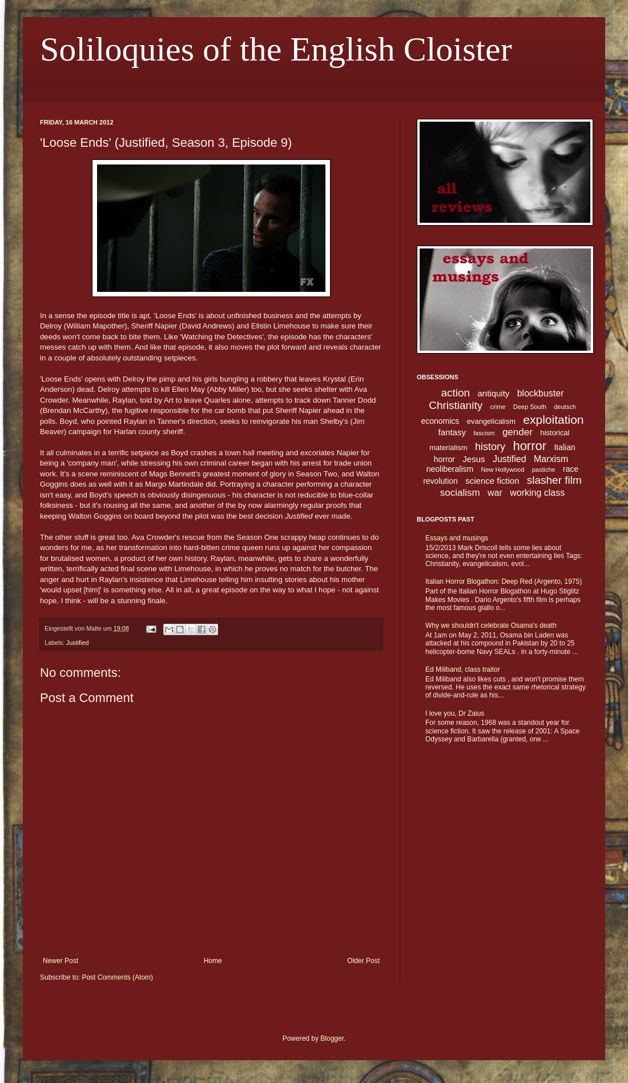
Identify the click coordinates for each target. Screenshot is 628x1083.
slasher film (554, 480)
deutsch (565, 406)
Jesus (473, 459)
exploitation (553, 419)
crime (498, 406)
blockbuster (540, 393)
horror (529, 446)
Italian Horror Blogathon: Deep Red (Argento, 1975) (503, 581)
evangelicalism (491, 421)
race (570, 469)
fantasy (452, 432)
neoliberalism (449, 469)
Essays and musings (456, 538)
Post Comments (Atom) (117, 977)
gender (517, 432)
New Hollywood (503, 469)
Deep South (529, 406)
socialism (460, 492)
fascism (483, 433)
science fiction (492, 481)
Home (213, 961)
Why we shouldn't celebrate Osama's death (491, 625)
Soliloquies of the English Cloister (276, 49)
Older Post (363, 961)
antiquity (494, 393)
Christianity (455, 405)
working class (537, 493)
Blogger (332, 1038)
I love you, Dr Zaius (454, 713)
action (455, 393)
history (490, 446)
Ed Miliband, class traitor (462, 669)
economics (440, 421)
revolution (440, 481)
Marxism (551, 459)
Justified (77, 642)
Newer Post (60, 961)
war (495, 493)
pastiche (543, 469)
